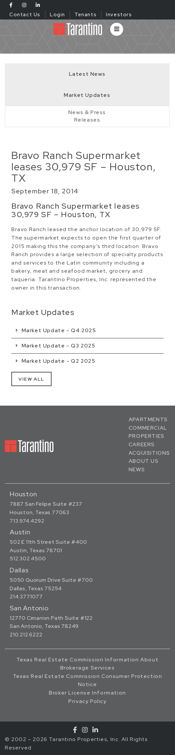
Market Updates (87, 95)
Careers (142, 444)
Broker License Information (87, 692)
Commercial (148, 427)
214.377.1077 (26, 596)
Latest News (87, 74)
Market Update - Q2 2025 (55, 361)
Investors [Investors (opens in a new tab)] (119, 14)
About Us (144, 461)
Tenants (86, 14)
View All (31, 379)
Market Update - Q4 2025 (56, 330)
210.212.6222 (26, 634)
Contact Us (25, 14)
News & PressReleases (87, 116)
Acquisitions (149, 452)
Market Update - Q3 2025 (55, 345)
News (137, 469)
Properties (147, 436)
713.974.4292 (27, 520)
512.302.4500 (28, 558)
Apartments (148, 419)
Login (57, 14)
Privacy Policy (87, 701)
